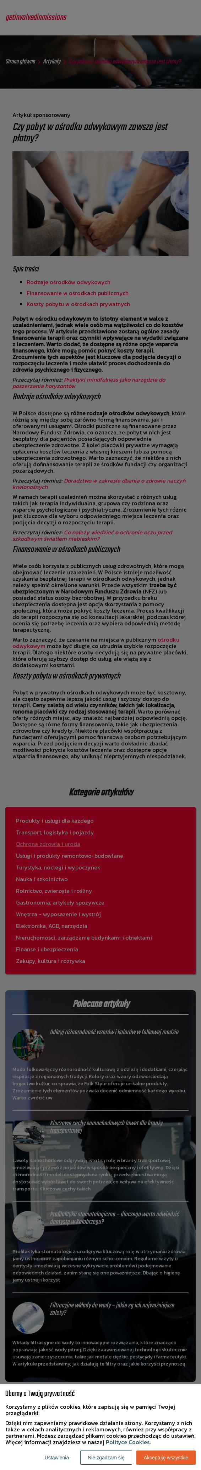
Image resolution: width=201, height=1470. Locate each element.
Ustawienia (57, 1457)
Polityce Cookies (128, 1442)
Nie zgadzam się (106, 1457)
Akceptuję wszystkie (166, 1457)
